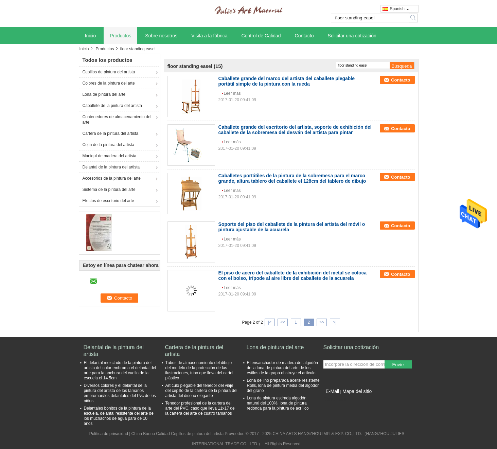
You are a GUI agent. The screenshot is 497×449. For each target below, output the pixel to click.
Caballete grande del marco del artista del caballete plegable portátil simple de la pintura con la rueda (286, 81)
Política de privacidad (108, 433)
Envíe (398, 364)
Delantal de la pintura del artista (111, 167)
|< (269, 322)
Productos (120, 35)
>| (334, 322)
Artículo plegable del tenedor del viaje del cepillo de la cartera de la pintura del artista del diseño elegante (201, 390)
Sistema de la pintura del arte (109, 189)
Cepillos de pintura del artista (109, 72)
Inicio (90, 35)
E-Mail (332, 391)
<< (282, 322)
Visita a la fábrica (209, 35)
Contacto (304, 35)
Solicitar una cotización (352, 35)
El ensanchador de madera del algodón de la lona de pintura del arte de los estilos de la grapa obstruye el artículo (282, 367)
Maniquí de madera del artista (110, 156)
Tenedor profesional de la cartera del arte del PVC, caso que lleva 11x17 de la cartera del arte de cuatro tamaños (200, 408)
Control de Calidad (261, 35)
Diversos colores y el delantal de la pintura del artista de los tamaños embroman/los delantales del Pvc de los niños (120, 393)
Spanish (399, 8)
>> (321, 322)
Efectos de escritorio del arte (108, 200)
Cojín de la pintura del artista (109, 144)
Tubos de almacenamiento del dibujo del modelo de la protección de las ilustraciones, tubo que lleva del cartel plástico (199, 370)
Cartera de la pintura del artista (111, 133)
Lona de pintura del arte (104, 94)
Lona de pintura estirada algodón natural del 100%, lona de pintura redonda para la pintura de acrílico (278, 403)
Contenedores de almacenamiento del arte (117, 119)
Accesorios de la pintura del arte (112, 178)
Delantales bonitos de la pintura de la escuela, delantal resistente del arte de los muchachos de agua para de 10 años (119, 416)
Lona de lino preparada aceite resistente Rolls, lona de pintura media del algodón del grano (283, 385)
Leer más (232, 93)
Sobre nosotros (161, 35)
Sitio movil (334, 399)
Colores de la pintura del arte (109, 83)
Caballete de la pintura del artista (112, 105)
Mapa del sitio (357, 391)
